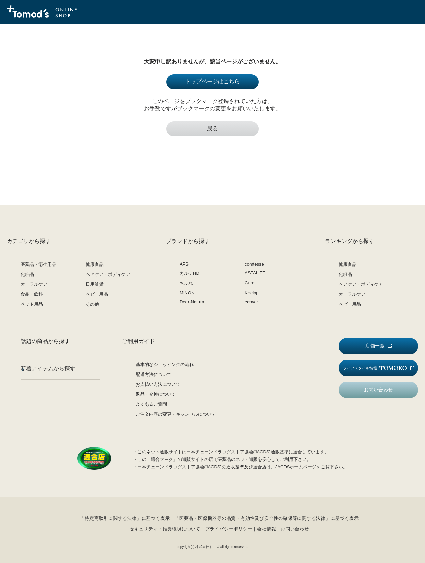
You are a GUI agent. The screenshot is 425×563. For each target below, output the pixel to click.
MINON (187, 292)
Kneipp (251, 292)
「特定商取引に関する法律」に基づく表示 (125, 518)
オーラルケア (34, 284)
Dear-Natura (192, 301)
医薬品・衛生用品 (38, 264)
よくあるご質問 (151, 404)
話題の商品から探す (45, 341)
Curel (250, 282)
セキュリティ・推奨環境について (165, 528)
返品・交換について (156, 394)
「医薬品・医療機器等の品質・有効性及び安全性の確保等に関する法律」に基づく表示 (266, 518)
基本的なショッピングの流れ (165, 364)
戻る (212, 128)
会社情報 (266, 528)
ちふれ (186, 283)
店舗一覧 (375, 345)
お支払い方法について (158, 384)
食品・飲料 (32, 294)
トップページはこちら (212, 81)
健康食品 (95, 264)
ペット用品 (32, 304)
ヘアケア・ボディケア (108, 274)
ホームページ (303, 466)
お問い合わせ (378, 389)
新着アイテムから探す (48, 368)
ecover (251, 301)
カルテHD (189, 273)
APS (184, 264)
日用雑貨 (95, 284)
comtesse (254, 264)
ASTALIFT (255, 273)
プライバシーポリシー (229, 528)
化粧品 (27, 274)
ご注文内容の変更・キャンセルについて (176, 414)
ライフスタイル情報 (375, 368)
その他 (92, 304)
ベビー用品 (97, 294)
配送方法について (153, 374)
